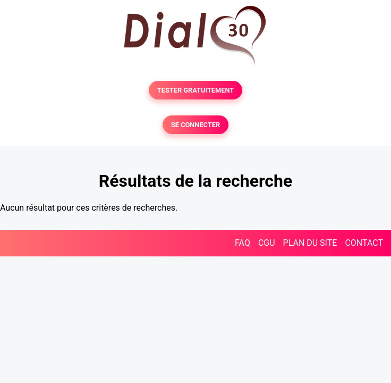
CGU (266, 243)
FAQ (242, 243)
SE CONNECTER (195, 125)
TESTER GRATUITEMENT (195, 90)
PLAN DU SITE (310, 243)
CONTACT (364, 243)
